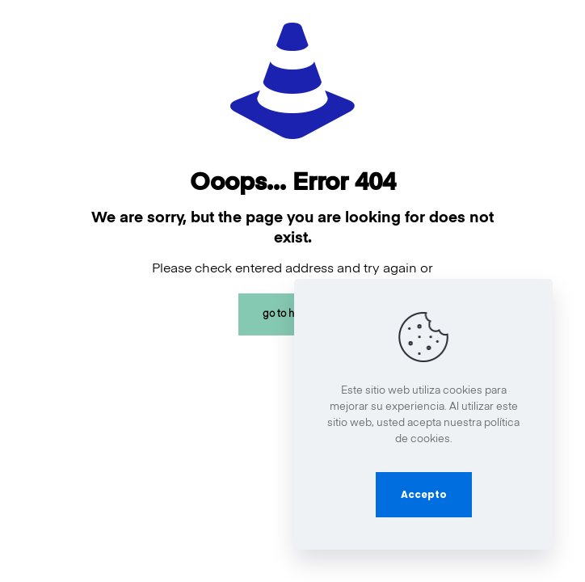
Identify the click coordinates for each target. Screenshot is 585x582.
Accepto (424, 494)
